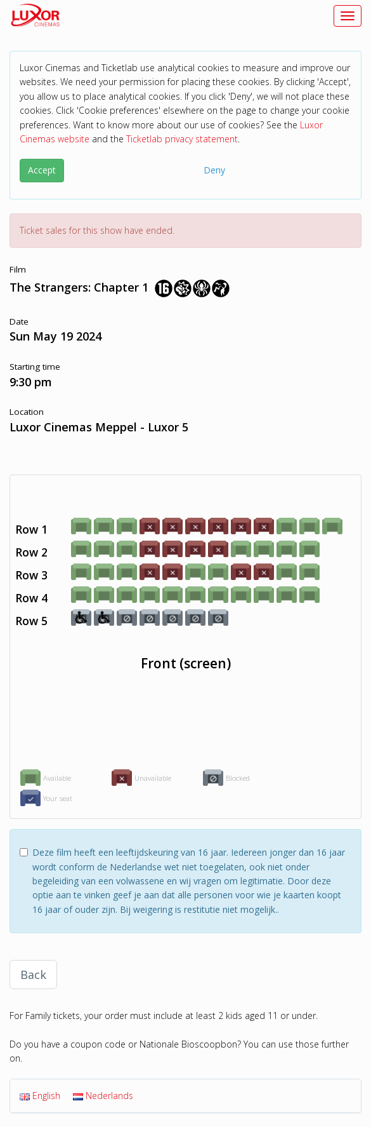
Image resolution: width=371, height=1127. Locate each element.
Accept (42, 170)
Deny (214, 170)
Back (33, 974)
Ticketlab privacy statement (182, 139)
